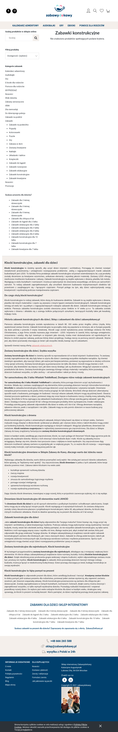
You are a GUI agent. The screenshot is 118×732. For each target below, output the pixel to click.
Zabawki (9, 121)
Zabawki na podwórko (19, 125)
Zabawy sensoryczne (14, 102)
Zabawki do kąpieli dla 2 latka (24, 222)
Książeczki (13, 159)
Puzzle (12, 136)
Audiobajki (10, 75)
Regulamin (9, 677)
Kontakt (8, 670)
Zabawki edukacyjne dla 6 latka (25, 234)
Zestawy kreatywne (17, 148)
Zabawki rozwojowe (18, 167)
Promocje (9, 186)
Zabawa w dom (16, 144)
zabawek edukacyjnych (42, 345)
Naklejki (12, 151)
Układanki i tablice (17, 155)
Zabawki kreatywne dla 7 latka (24, 249)
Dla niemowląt (11, 109)
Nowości (9, 94)
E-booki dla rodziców (14, 82)
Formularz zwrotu (39, 677)
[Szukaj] (36, 38)
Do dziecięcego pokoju (15, 113)
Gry (6, 79)
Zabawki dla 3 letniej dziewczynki (53, 611)
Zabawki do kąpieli (17, 163)
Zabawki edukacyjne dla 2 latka (25, 225)
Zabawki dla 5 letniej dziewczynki (84, 611)
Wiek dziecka (11, 98)
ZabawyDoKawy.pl (94, 628)
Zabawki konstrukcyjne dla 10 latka (84, 618)
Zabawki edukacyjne (18, 171)
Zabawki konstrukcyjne (19, 174)
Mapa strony (10, 685)
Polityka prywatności (13, 674)
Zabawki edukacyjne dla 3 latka (25, 228)
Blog (7, 681)
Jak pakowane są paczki (42, 681)
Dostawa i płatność (40, 670)
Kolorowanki (14, 132)
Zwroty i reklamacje (40, 674)
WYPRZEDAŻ (11, 90)
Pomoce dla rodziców (14, 86)
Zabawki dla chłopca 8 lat (22, 218)
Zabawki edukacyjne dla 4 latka (25, 231)
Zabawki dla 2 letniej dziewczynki (21, 611)
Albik (7, 105)
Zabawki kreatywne (17, 178)
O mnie (8, 666)
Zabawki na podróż (13, 117)
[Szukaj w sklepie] (20, 38)
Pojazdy (12, 128)
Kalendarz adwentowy (15, 71)
